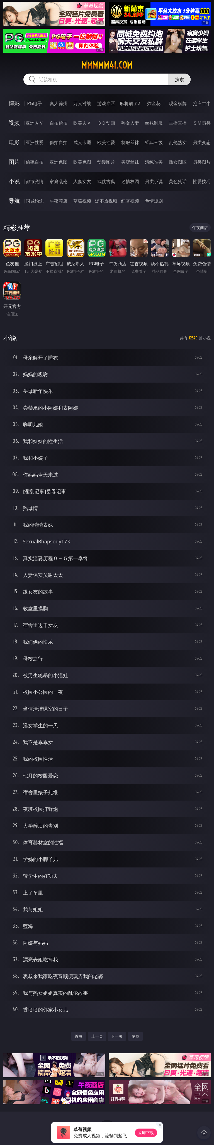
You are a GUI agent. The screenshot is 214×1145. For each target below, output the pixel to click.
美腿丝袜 (130, 162)
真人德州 (58, 103)
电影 (14, 142)
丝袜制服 (154, 123)
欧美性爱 (106, 142)
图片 (14, 162)
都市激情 (34, 181)
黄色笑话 (178, 181)
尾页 (135, 1036)
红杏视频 (130, 201)
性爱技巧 (202, 181)
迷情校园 (130, 181)
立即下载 (146, 1132)
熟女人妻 (130, 123)
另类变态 (202, 142)
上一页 (97, 1036)
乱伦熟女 (178, 142)
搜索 (179, 79)
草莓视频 (82, 201)
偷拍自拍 (58, 142)
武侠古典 (106, 181)
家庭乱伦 (58, 181)
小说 (14, 181)
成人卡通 (82, 142)
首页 (78, 1036)
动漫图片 (106, 162)
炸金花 (153, 103)
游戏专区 (106, 103)
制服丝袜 (130, 142)
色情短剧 (154, 201)
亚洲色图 (58, 162)
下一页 (117, 1036)
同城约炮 (34, 201)
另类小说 (154, 181)
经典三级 (154, 142)
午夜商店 (58, 201)
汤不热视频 (106, 201)
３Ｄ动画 (106, 123)
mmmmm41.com (106, 65)
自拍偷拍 (58, 123)
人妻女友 (82, 181)
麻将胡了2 (130, 103)
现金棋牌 (178, 103)
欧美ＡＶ (82, 123)
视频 (14, 123)
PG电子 (34, 103)
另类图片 (202, 162)
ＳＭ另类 (202, 123)
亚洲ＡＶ (34, 123)
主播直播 (178, 123)
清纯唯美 (154, 162)
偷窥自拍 (34, 162)
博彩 (14, 103)
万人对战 (82, 103)
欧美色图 (82, 162)
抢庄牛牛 (202, 103)
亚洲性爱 (34, 142)
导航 (14, 201)
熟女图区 (178, 162)
